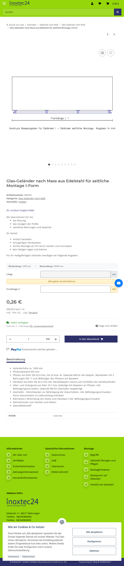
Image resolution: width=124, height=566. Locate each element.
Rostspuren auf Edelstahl (98, 477)
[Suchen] (117, 12)
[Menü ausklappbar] (4, 2)
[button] (92, 3)
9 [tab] (75, 165)
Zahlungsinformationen (25, 471)
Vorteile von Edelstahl (102, 484)
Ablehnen (94, 551)
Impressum (13, 556)
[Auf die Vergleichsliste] (102, 52)
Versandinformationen (25, 477)
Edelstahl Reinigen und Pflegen (103, 462)
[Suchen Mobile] (58, 12)
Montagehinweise (100, 469)
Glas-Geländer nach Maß (31, 198)
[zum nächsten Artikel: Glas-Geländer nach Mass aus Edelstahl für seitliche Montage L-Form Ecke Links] (114, 34)
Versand (33, 312)
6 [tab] (65, 165)
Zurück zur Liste (16, 24)
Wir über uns (20, 454)
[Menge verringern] (10, 339)
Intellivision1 (105, 562)
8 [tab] (72, 165)
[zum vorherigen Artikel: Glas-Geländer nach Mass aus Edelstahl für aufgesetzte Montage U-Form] (107, 34)
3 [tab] (56, 165)
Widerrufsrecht (60, 471)
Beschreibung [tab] (15, 359)
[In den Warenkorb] (9, 45)
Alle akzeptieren (94, 532)
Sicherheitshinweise (24, 466)
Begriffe (94, 454)
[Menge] (29, 339)
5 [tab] (62, 165)
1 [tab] (49, 165)
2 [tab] (52, 165)
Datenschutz (28, 556)
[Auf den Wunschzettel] (110, 52)
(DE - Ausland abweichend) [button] (41, 326)
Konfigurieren (94, 541)
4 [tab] (59, 165)
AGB (54, 460)
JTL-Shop (94, 562)
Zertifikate (18, 460)
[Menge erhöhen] (55, 339)
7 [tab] (68, 165)
